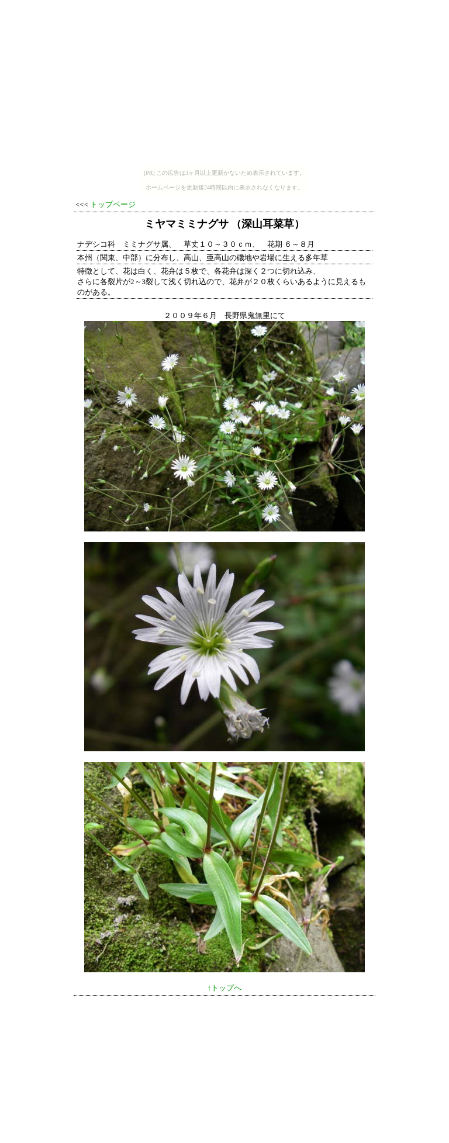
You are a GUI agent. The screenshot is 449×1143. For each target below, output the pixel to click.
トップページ (113, 204)
